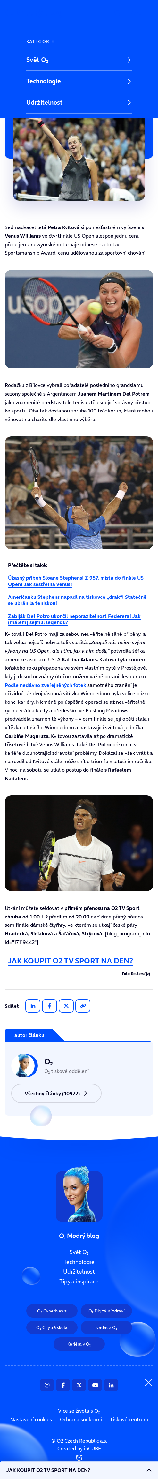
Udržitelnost (44, 102)
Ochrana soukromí (81, 1419)
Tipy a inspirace (48, 123)
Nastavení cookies (31, 1419)
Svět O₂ (37, 59)
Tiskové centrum (129, 1419)
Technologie (43, 81)
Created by (79, 1454)
